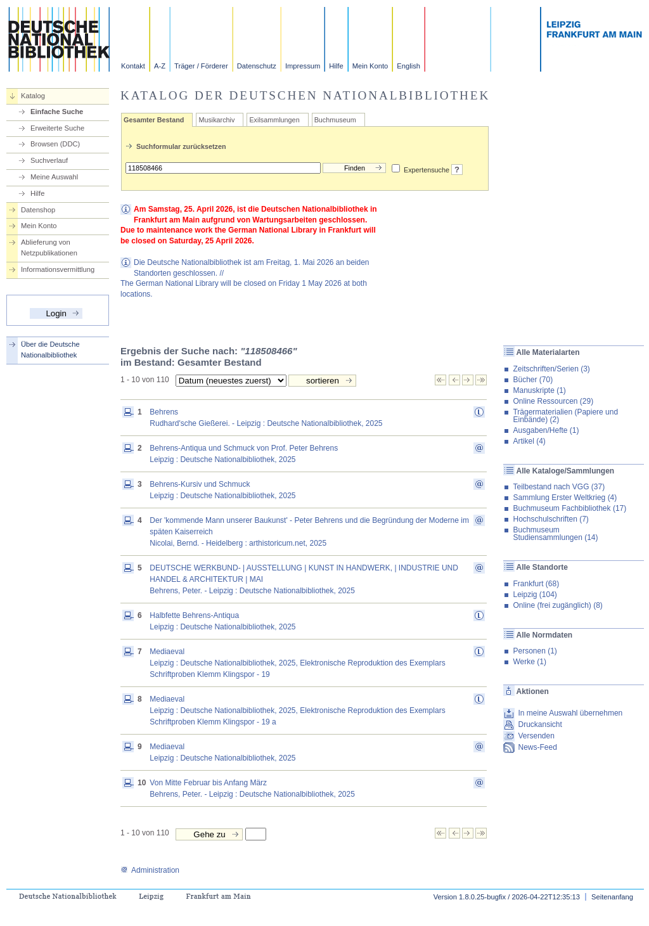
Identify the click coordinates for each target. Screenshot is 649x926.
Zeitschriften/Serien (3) (551, 368)
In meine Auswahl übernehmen (570, 713)
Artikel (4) (529, 441)
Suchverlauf (49, 160)
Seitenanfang (612, 897)
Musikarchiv (216, 120)
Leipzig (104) (534, 594)
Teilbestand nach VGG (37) (559, 486)
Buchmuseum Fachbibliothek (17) (569, 508)
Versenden (536, 735)
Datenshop (38, 210)
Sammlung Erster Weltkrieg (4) (565, 497)
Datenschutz (256, 66)
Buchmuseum (335, 120)
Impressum (302, 66)
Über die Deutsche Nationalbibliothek (50, 349)
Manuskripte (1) (539, 390)
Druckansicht (540, 724)
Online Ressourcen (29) (553, 401)
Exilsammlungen (274, 120)
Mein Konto (370, 66)
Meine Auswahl (54, 177)
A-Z (159, 66)
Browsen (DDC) (55, 144)
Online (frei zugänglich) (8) (557, 605)
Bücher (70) (533, 379)
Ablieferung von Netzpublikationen (49, 247)
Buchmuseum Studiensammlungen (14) (555, 533)
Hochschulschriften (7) (550, 519)
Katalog (33, 96)
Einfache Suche (56, 111)
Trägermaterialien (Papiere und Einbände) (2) (565, 416)
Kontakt (133, 66)
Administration (149, 870)
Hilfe (336, 66)
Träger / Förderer (201, 66)
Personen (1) (534, 650)
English (408, 66)
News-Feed (537, 747)
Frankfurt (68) (536, 583)
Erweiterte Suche (57, 128)
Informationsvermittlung (57, 269)
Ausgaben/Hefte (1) (546, 430)
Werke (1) (529, 661)
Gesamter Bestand (154, 120)
